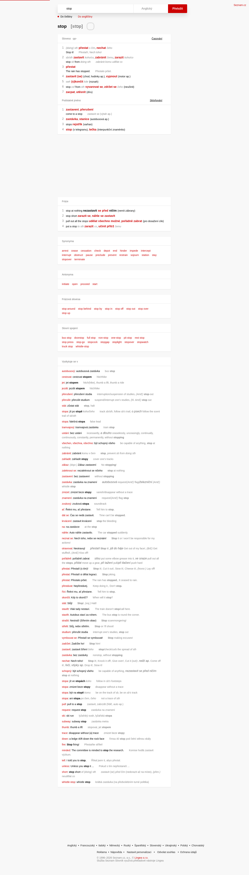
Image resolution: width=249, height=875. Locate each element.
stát (64, 405)
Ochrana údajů (188, 852)
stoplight (117, 342)
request (66, 709)
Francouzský (87, 845)
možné (115, 221)
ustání (65, 433)
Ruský (127, 845)
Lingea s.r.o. (141, 857)
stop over (143, 308)
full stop (91, 337)
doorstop (79, 337)
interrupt (66, 255)
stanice (84, 119)
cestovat (66, 376)
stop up (66, 313)
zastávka (72, 119)
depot (107, 250)
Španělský (140, 845)
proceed (85, 284)
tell (63, 760)
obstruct (78, 255)
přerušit (66, 399)
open (75, 284)
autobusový (68, 371)
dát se (65, 515)
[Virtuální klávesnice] (127, 8)
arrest (65, 250)
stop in (108, 308)
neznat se (67, 538)
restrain (123, 255)
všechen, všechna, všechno (77, 443)
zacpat (70, 92)
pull (64, 704)
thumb (65, 727)
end (115, 250)
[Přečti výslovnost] (90, 26)
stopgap (104, 342)
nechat (101, 47)
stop (69, 129)
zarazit (119, 57)
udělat (93, 221)
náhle (95, 215)
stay (154, 255)
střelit (65, 626)
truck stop (67, 346)
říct (63, 591)
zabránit (100, 57)
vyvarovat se (94, 86)
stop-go (80, 342)
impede (134, 250)
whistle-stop (82, 346)
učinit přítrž (106, 226)
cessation (86, 250)
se (99, 210)
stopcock (93, 342)
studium (66, 632)
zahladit (66, 459)
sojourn (135, 255)
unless (65, 766)
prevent (112, 255)
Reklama (102, 852)
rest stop (139, 337)
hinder (123, 250)
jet (63, 382)
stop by (98, 308)
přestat (83, 47)
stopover (67, 259)
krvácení (66, 521)
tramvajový (68, 427)
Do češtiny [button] (66, 16)
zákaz (65, 464)
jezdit (65, 388)
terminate (79, 259)
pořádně (127, 221)
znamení (67, 498)
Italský (102, 845)
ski (63, 715)
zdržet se (110, 86)
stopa (65, 411)
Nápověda (116, 852)
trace (64, 733)
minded (66, 750)
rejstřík (77, 124)
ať (63, 509)
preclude (100, 255)
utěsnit (81, 92)
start (94, 284)
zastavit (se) (74, 76)
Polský (184, 845)
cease (74, 250)
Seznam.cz (240, 5)
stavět (65, 609)
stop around (68, 308)
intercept (146, 250)
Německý (114, 845)
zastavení (72, 109)
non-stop (103, 337)
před (105, 210)
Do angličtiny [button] (85, 16)
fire (63, 744)
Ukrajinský (171, 845)
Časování (159, 38)
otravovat (67, 548)
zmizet (65, 492)
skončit (66, 597)
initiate (65, 284)
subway (66, 721)
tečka (92, 129)
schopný (66, 671)
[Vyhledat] (94, 8)
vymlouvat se (69, 637)
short (64, 771)
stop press (68, 342)
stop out (130, 308)
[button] (114, 241)
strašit (65, 620)
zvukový (66, 503)
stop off (119, 308)
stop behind (84, 308)
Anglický (72, 845)
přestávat (67, 585)
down (65, 738)
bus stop (66, 337)
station (145, 255)
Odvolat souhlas (166, 852)
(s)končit (77, 81)
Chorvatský (198, 845)
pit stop (128, 337)
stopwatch (142, 342)
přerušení (86, 109)
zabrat (137, 221)
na (63, 526)
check (97, 250)
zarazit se (84, 215)
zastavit (78, 57)
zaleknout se (69, 470)
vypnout (111, 76)
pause (89, 255)
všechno (104, 221)
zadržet (66, 643)
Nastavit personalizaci (139, 852)
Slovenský (155, 845)
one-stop (116, 337)
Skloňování (158, 100)
